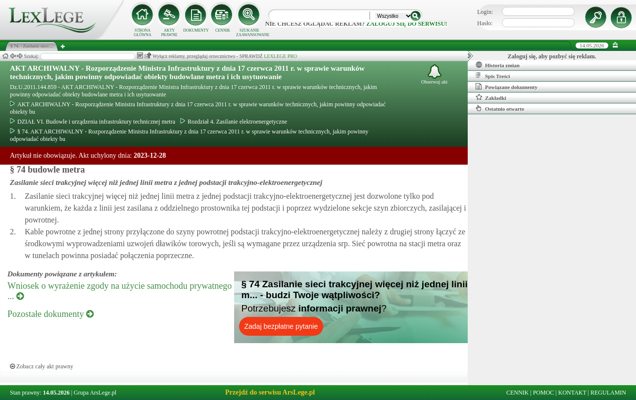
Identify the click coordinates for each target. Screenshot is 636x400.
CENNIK (222, 30)
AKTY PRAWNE (169, 32)
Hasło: (484, 23)
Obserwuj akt (434, 74)
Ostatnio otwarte (500, 108)
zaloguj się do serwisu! (406, 23)
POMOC (543, 392)
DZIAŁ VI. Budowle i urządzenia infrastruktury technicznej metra (92, 121)
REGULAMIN (608, 392)
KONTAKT (572, 392)
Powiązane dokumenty (507, 86)
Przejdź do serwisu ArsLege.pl (270, 392)
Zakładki (491, 97)
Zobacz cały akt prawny (41, 366)
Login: (485, 11)
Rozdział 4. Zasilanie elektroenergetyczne (233, 121)
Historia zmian (498, 64)
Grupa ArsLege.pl (95, 392)
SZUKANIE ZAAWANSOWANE (249, 32)
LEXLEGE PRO (280, 56)
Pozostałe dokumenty (50, 314)
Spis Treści (493, 75)
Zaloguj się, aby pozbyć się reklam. (552, 56)
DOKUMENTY (196, 30)
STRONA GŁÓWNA (142, 32)
